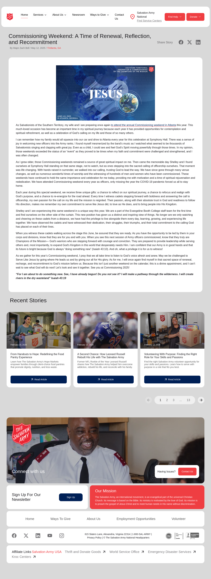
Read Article (38, 380)
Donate (195, 17)
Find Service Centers (149, 20)
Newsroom (78, 14)
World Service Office (127, 552)
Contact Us (119, 16)
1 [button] (160, 400)
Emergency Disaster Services (172, 552)
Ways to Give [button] (98, 14)
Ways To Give (60, 519)
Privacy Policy (94, 537)
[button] (201, 400)
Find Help (175, 17)
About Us (93, 519)
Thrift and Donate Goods (85, 552)
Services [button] (38, 14)
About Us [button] (57, 14)
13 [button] (188, 400)
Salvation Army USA (46, 552)
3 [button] (173, 400)
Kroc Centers (24, 557)
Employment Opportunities (136, 519)
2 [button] (167, 400)
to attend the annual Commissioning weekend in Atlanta (143, 125)
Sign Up (71, 497)
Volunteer (179, 519)
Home (24, 14)
